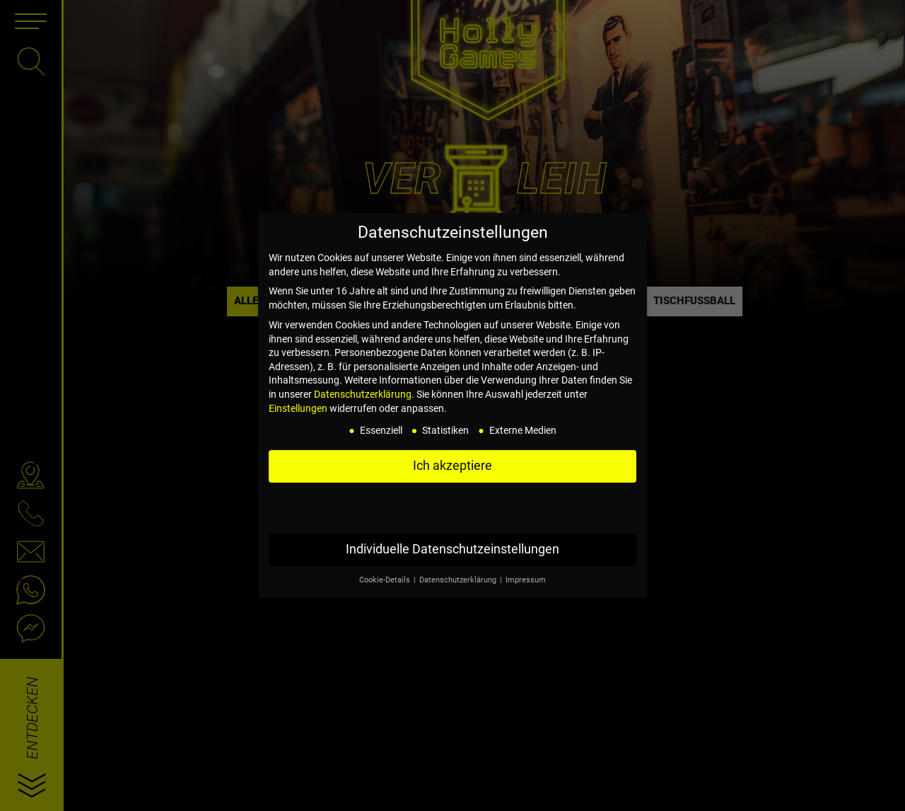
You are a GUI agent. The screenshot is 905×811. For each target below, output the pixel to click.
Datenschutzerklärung (362, 394)
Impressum (526, 580)
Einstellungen (298, 408)
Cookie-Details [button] (385, 580)
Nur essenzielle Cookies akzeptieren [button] (452, 507)
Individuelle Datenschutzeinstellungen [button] (452, 549)
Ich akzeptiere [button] (452, 466)
